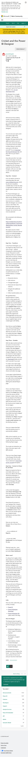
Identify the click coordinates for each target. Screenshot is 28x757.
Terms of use (3, 745)
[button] (22, 60)
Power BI (10, 607)
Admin (4, 719)
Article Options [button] (20, 49)
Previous (19, 726)
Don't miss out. (21, 33)
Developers (6, 702)
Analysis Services (7, 709)
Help (18, 23)
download (10, 359)
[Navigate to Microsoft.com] (5, 16)
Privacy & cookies (4, 743)
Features (5, 699)
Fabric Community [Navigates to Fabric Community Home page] (16, 16)
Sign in (13, 23)
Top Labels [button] (5, 689)
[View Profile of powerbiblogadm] (10, 54)
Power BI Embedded (8, 712)
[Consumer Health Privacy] (14, 752)
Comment (5, 684)
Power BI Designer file (13, 613)
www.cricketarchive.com (12, 182)
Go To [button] (23, 23)
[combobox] (16, 26)
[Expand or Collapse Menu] (2, 19)
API (4, 716)
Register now (4, 11)
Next (25, 726)
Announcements (13, 660)
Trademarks (3, 747)
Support (5, 706)
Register (7, 23)
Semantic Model (7, 722)
